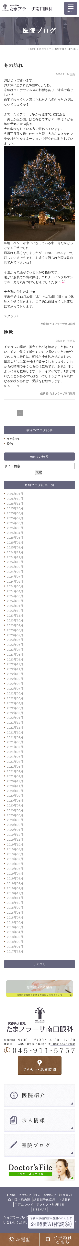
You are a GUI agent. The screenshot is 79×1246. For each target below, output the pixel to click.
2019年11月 (15, 839)
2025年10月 (15, 508)
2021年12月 (15, 722)
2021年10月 (15, 732)
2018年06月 (15, 922)
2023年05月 (15, 644)
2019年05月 (15, 868)
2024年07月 (15, 576)
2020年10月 (15, 791)
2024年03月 (15, 596)
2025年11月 (15, 503)
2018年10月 (15, 902)
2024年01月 (15, 605)
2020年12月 (15, 781)
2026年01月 (15, 493)
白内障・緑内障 (19, 1199)
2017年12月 (15, 951)
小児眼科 (64, 1199)
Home (11, 1195)
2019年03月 (15, 878)
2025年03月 (15, 537)
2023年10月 (15, 620)
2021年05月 (15, 756)
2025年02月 (15, 542)
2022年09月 (15, 678)
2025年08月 (15, 513)
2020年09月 (15, 795)
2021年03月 (15, 766)
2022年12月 (15, 664)
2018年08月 (15, 912)
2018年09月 (15, 907)
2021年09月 (15, 737)
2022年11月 (15, 669)
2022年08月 (15, 683)
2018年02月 (15, 941)
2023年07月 (15, 635)
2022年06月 (15, 693)
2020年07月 (15, 805)
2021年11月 (15, 727)
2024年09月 (15, 566)
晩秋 (8, 332)
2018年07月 (15, 917)
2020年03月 (15, 820)
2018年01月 (15, 946)
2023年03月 (15, 654)
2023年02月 (15, 659)
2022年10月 (15, 674)
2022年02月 (15, 713)
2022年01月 (15, 717)
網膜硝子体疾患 (44, 1199)
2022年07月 (15, 688)
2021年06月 (15, 751)
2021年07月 (15, 747)
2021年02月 (15, 771)
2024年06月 (15, 581)
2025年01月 (15, 547)
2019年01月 (15, 888)
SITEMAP (39, 1209)
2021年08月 (15, 742)
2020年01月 (15, 829)
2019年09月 (15, 849)
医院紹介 (25, 1195)
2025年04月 (15, 533)
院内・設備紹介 (45, 1195)
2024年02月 (15, 601)
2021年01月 (15, 776)
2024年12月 (15, 552)
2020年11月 (15, 786)
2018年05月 (15, 927)
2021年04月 (15, 761)
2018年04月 (15, 932)
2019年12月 (15, 834)
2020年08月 (15, 800)
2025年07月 (15, 518)
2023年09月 (15, 625)
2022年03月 (15, 708)
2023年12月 (15, 610)
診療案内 (65, 1195)
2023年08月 (15, 630)
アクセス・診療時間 (50, 1204)
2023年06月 (15, 639)
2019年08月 (15, 854)
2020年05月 (15, 815)
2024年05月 (15, 586)
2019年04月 (15, 873)
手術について (24, 1204)
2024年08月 (15, 571)
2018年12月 (15, 893)
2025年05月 (15, 528)
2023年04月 (15, 649)
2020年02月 (15, 824)
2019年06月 (15, 864)
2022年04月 (15, 703)
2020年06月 (15, 810)
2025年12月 (15, 498)
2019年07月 (15, 859)
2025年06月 (15, 523)
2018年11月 (15, 897)
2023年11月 (15, 615)
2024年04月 (15, 591)
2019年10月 (15, 844)
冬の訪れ (13, 65)
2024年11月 (15, 557)
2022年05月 (15, 698)
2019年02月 (15, 883)
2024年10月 (15, 562)
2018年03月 (15, 937)
